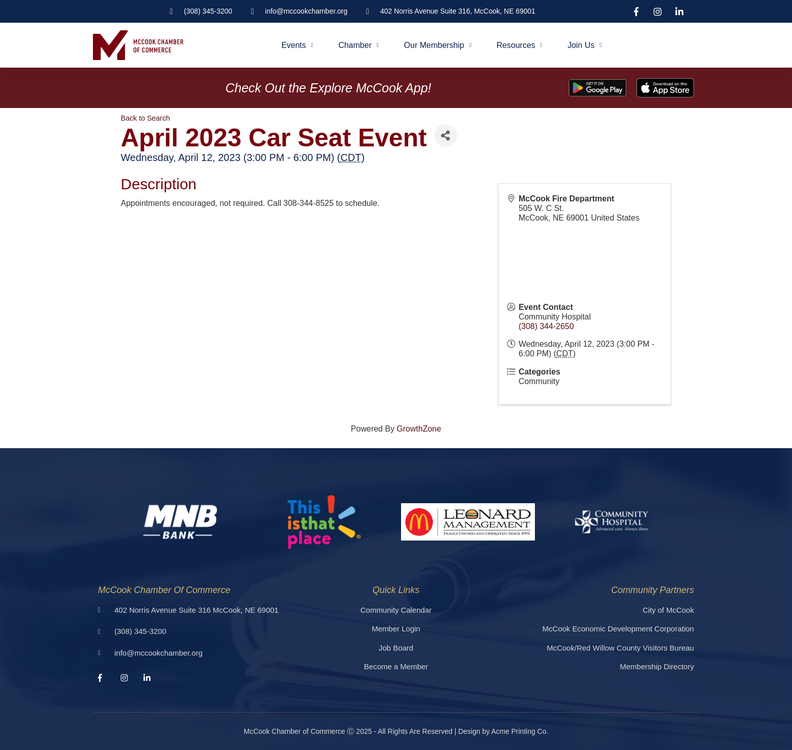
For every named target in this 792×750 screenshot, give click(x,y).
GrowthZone (419, 428)
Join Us (585, 45)
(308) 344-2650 (546, 326)
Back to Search (145, 118)
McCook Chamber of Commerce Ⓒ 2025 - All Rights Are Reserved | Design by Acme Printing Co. (396, 731)
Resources (519, 45)
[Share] (445, 135)
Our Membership (437, 45)
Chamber (358, 45)
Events (297, 45)
